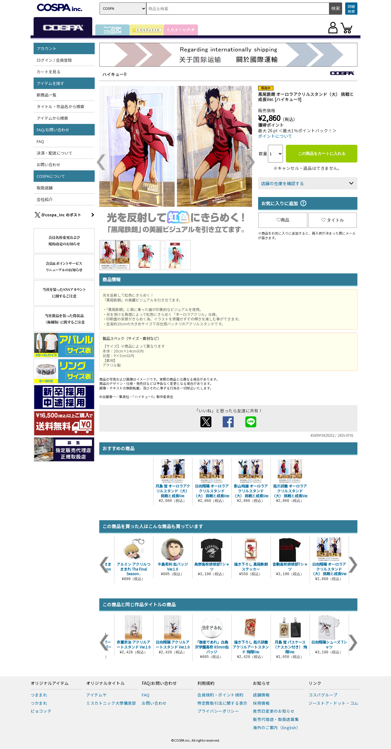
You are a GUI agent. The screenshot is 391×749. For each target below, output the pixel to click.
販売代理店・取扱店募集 (276, 719)
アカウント (47, 48)
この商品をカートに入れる (321, 153)
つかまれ (39, 703)
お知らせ (261, 683)
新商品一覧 (47, 95)
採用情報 (261, 703)
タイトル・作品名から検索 (60, 106)
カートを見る (48, 72)
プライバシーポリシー (218, 711)
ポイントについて (275, 136)
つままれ (39, 695)
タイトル (332, 219)
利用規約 (205, 683)
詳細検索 (351, 9)
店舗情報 (261, 695)
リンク (315, 683)
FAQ (40, 141)
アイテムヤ (96, 695)
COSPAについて (51, 176)
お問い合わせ (48, 164)
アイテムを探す (50, 83)
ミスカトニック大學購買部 (111, 703)
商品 (282, 219)
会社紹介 (45, 199)
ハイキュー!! (114, 74)
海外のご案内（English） (277, 727)
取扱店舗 (45, 188)
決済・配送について (54, 153)
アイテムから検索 (52, 118)
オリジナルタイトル (105, 683)
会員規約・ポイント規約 (220, 695)
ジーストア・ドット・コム (333, 703)
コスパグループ (323, 695)
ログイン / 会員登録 (54, 60)
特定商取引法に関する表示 (222, 703)
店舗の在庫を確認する (282, 183)
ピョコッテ (41, 711)
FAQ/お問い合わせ (53, 130)
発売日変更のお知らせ (274, 711)
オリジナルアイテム (50, 683)
